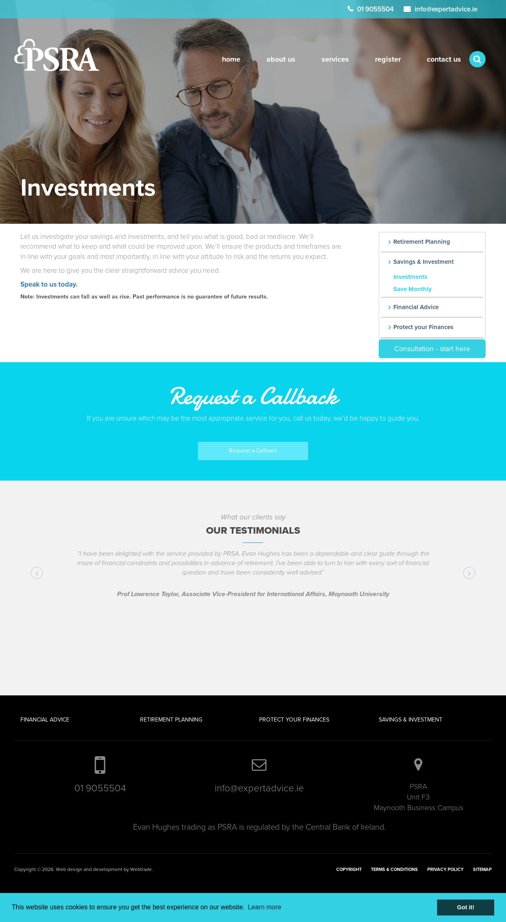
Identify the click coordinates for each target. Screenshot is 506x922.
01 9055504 (375, 9)
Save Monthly (412, 289)
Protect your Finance (292, 719)
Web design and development (89, 869)
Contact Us (444, 59)
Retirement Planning (421, 241)
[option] (253, 580)
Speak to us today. (49, 284)
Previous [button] (40, 574)
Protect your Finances (423, 327)
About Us (280, 59)
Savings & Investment (423, 261)
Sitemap (482, 869)
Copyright (349, 869)
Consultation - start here (432, 348)
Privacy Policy (445, 869)
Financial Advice (416, 307)
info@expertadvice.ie (446, 9)
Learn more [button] (264, 907)
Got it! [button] (465, 907)
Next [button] (473, 574)
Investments (410, 277)
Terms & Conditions (394, 869)
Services (335, 59)
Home (231, 59)
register (388, 59)
